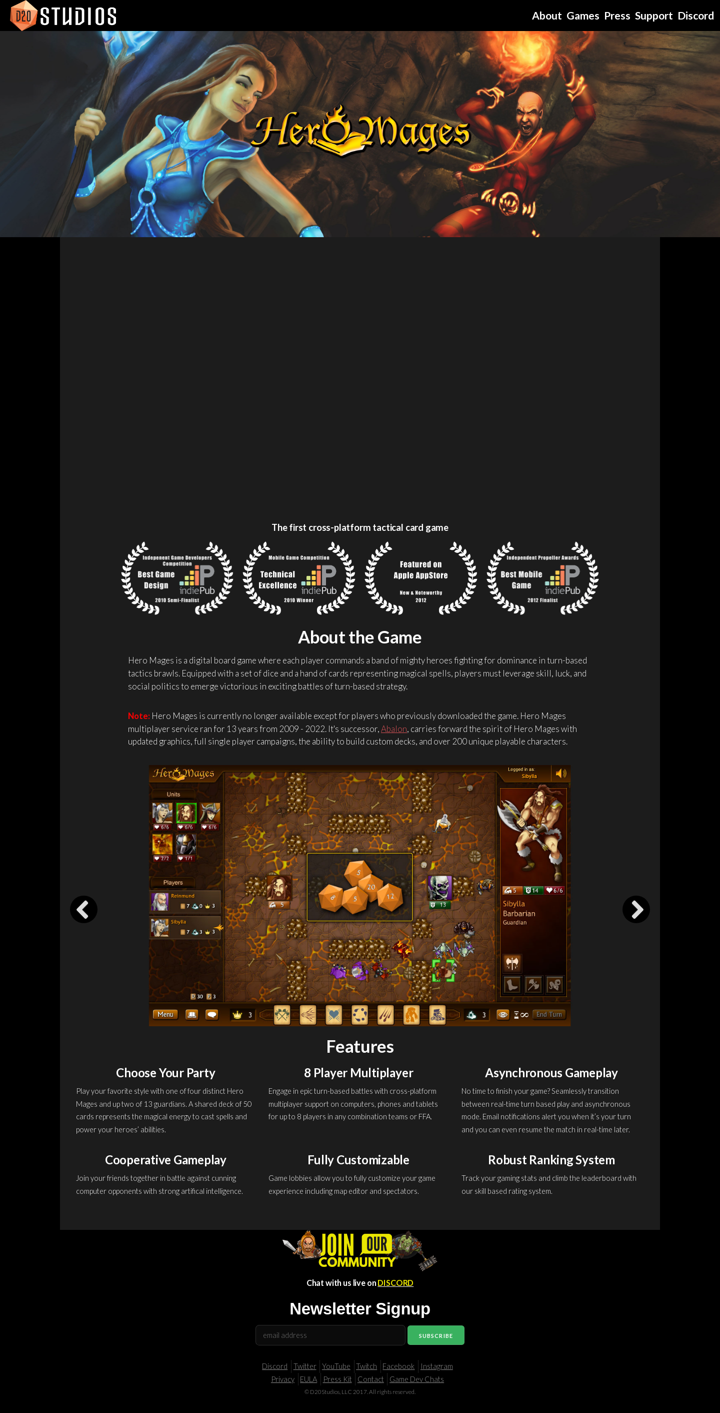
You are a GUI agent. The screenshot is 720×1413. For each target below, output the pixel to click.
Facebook (398, 1366)
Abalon (394, 729)
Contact (371, 1379)
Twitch (366, 1366)
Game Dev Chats (417, 1379)
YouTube (336, 1366)
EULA (308, 1379)
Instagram (436, 1366)
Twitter (305, 1366)
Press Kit (337, 1379)
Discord (275, 1366)
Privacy (282, 1379)
